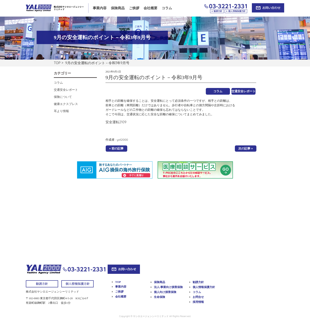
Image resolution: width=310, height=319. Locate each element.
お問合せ (198, 297)
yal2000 (122, 140)
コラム (167, 8)
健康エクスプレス (66, 104)
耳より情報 (61, 111)
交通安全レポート (243, 91)
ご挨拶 (134, 8)
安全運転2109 (115, 122)
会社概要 (150, 8)
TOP (57, 63)
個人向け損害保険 (165, 292)
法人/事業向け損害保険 (168, 287)
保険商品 (118, 8)
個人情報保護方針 (204, 287)
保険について (63, 97)
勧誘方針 (198, 282)
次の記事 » (245, 148)
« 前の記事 (116, 148)
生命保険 (159, 297)
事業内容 (100, 8)
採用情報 (198, 302)
